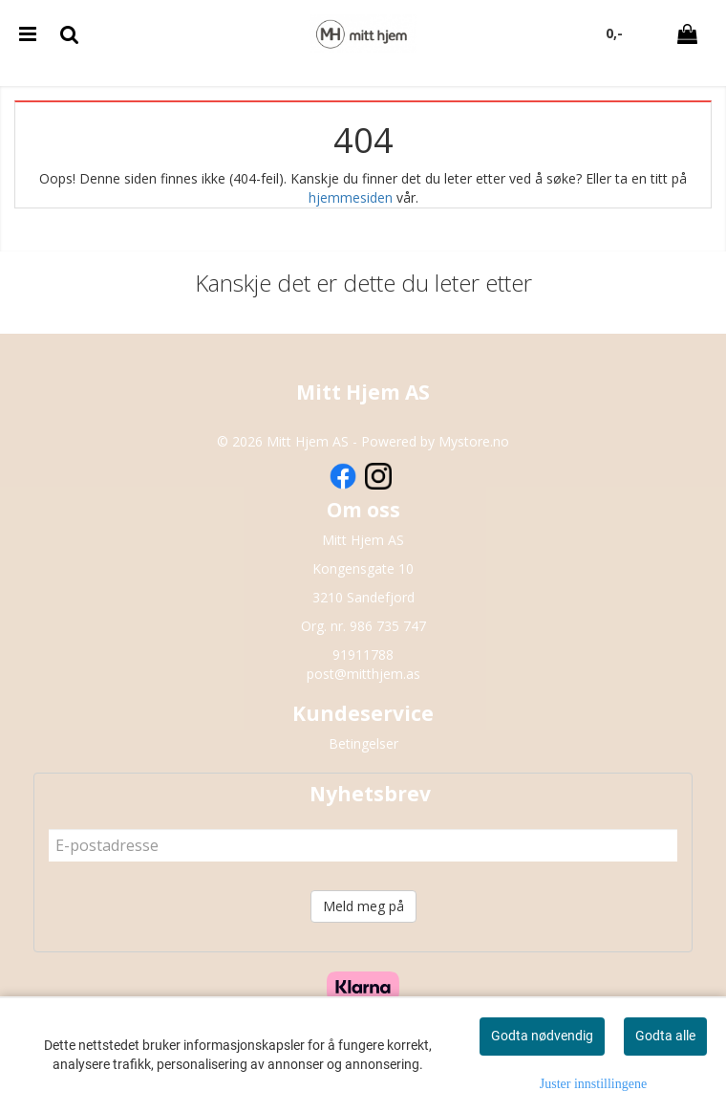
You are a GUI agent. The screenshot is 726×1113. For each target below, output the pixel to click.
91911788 (363, 654)
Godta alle (665, 1035)
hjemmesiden (351, 197)
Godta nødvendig (542, 1035)
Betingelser (363, 743)
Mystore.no (473, 441)
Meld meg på (363, 906)
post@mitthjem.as (363, 674)
